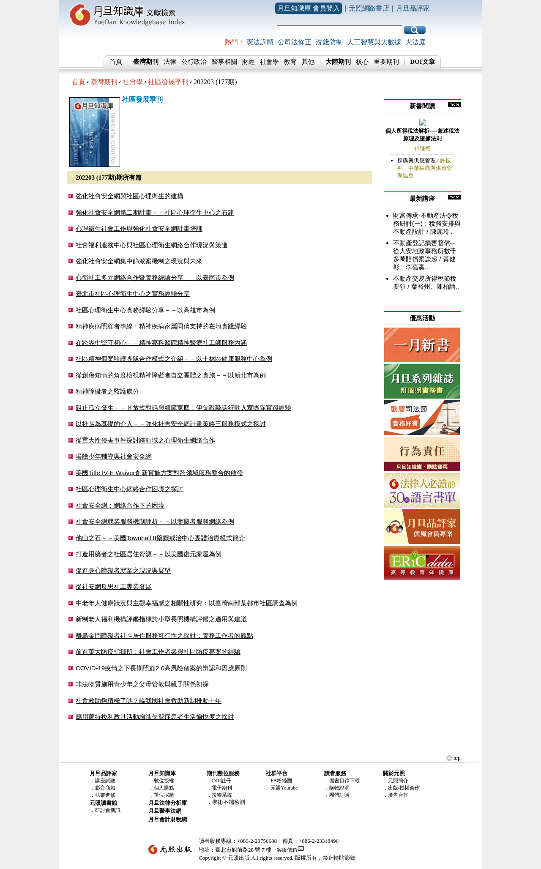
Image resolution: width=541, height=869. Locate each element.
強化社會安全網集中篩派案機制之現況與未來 (139, 261)
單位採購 (164, 795)
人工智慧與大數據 (374, 42)
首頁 (115, 61)
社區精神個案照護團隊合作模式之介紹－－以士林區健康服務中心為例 (174, 358)
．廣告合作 (395, 795)
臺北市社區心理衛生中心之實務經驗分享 (133, 293)
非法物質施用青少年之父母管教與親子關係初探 (142, 684)
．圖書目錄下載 (342, 781)
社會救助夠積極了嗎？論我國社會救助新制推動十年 (148, 700)
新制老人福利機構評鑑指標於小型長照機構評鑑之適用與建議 (161, 619)
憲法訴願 (259, 42)
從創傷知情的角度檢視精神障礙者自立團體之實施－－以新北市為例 (171, 375)
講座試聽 (105, 781)
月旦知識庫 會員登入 (308, 8)
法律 (170, 61)
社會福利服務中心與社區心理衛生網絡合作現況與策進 (152, 245)
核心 (362, 61)
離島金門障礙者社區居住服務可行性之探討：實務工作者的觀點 (164, 635)
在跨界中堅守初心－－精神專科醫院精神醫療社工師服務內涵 (161, 342)
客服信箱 (287, 850)
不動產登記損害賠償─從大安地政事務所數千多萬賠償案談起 (424, 250)
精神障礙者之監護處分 (107, 391)
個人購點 (164, 788)
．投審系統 (219, 795)
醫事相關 (224, 61)
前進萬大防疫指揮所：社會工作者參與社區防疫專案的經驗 (158, 651)
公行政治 (194, 61)
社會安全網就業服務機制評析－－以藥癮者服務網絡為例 (155, 521)
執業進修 (105, 795)
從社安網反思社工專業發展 (114, 586)
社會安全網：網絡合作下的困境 (120, 505)
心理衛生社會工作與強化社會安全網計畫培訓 (139, 228)
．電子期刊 (219, 788)
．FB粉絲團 (278, 781)
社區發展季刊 (168, 81)
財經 (248, 61)
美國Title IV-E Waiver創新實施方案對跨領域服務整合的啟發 (159, 472)
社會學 (269, 61)
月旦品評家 (413, 8)
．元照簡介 (395, 781)
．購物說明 (337, 788)
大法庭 (415, 42)
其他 (308, 61)
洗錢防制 (329, 42)
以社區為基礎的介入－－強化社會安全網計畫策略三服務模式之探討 (171, 423)
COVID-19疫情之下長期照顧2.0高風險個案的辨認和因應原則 (161, 668)
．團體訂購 (337, 795)
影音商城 (105, 788)
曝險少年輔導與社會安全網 (114, 456)
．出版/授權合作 (401, 788)
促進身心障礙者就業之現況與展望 (123, 570)
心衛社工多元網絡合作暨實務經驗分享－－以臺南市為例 (155, 277)
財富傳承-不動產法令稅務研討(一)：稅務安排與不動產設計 (427, 223)
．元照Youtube (281, 788)
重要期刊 (386, 61)
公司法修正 (294, 42)
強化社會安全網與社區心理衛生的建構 (129, 195)
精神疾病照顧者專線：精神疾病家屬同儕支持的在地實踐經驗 (161, 326)
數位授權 (164, 781)
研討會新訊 (107, 810)
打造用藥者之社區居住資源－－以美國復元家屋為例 (148, 553)
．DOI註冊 (219, 781)
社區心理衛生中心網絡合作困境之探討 (129, 488)
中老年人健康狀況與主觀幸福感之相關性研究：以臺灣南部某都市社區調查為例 (187, 603)
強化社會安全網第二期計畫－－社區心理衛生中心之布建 (155, 212)
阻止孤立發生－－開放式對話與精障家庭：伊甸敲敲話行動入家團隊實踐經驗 (183, 407)
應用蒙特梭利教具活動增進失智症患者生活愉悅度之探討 (155, 716)
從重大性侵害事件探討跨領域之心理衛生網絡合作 (145, 440)
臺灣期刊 (103, 81)
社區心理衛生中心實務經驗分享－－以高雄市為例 (145, 310)
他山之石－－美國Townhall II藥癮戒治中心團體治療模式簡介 (160, 537)
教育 (290, 61)
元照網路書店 (369, 8)
